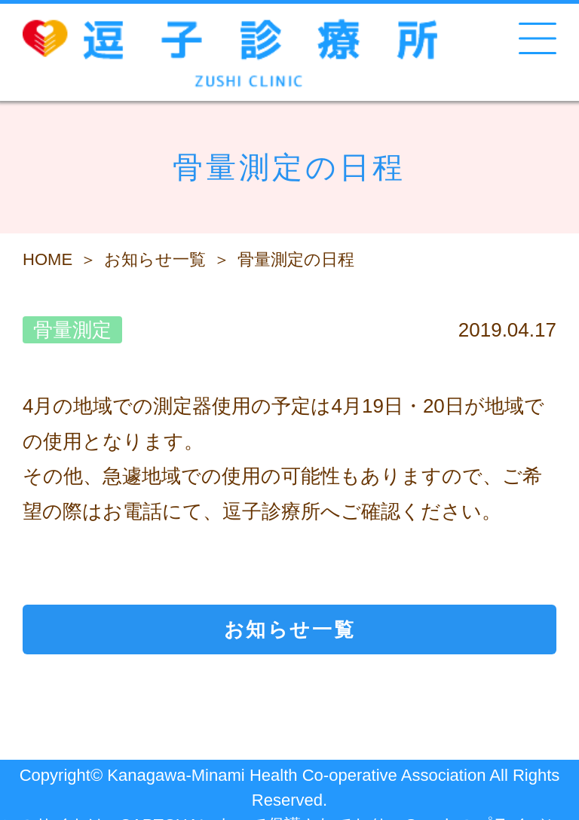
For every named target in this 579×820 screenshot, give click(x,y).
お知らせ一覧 (155, 259)
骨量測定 (72, 330)
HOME (47, 259)
